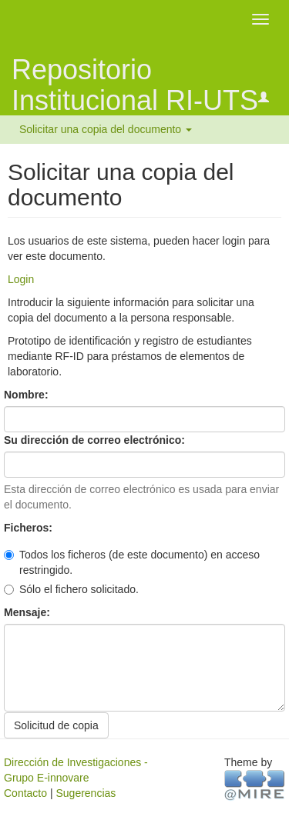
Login (21, 279)
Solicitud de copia (56, 725)
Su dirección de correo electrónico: (96, 440)
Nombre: (27, 394)
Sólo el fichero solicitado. (71, 589)
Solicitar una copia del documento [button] (105, 129)
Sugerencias (85, 793)
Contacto (25, 793)
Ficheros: (29, 528)
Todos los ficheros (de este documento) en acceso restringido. (132, 562)
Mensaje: (28, 612)
